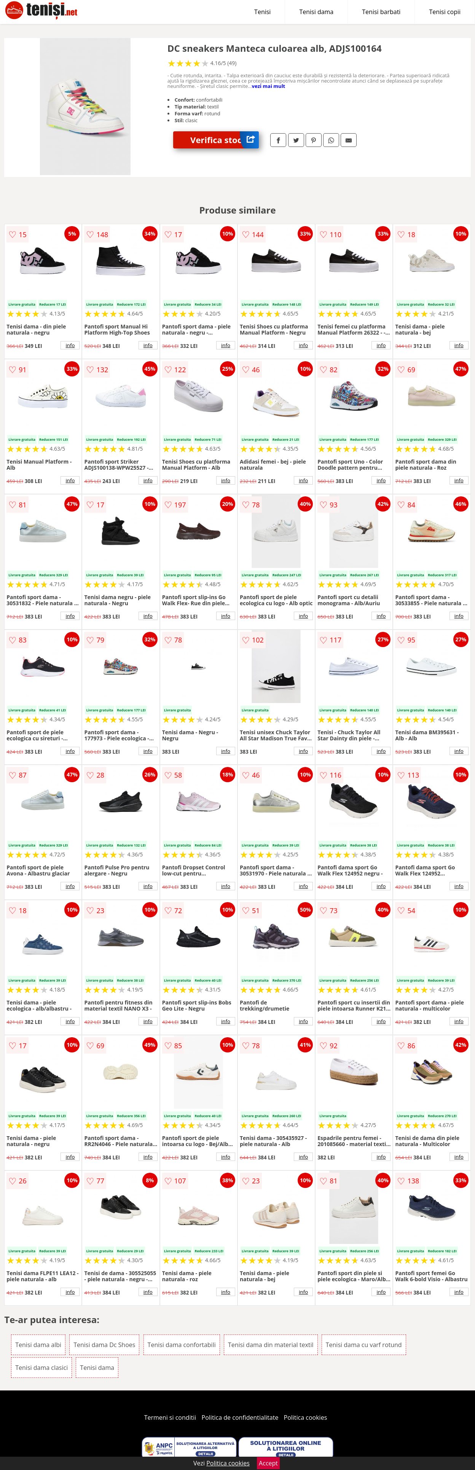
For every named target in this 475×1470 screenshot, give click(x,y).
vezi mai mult (268, 86)
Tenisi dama (316, 12)
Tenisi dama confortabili (182, 1345)
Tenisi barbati (381, 12)
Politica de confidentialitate (240, 1417)
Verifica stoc (224, 139)
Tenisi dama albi (38, 1345)
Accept (268, 1463)
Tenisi (262, 12)
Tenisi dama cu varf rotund (364, 1345)
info (70, 345)
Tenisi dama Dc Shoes (104, 1345)
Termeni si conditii (170, 1417)
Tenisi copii (445, 12)
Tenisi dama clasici (41, 1367)
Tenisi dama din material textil (271, 1345)
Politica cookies (305, 1417)
